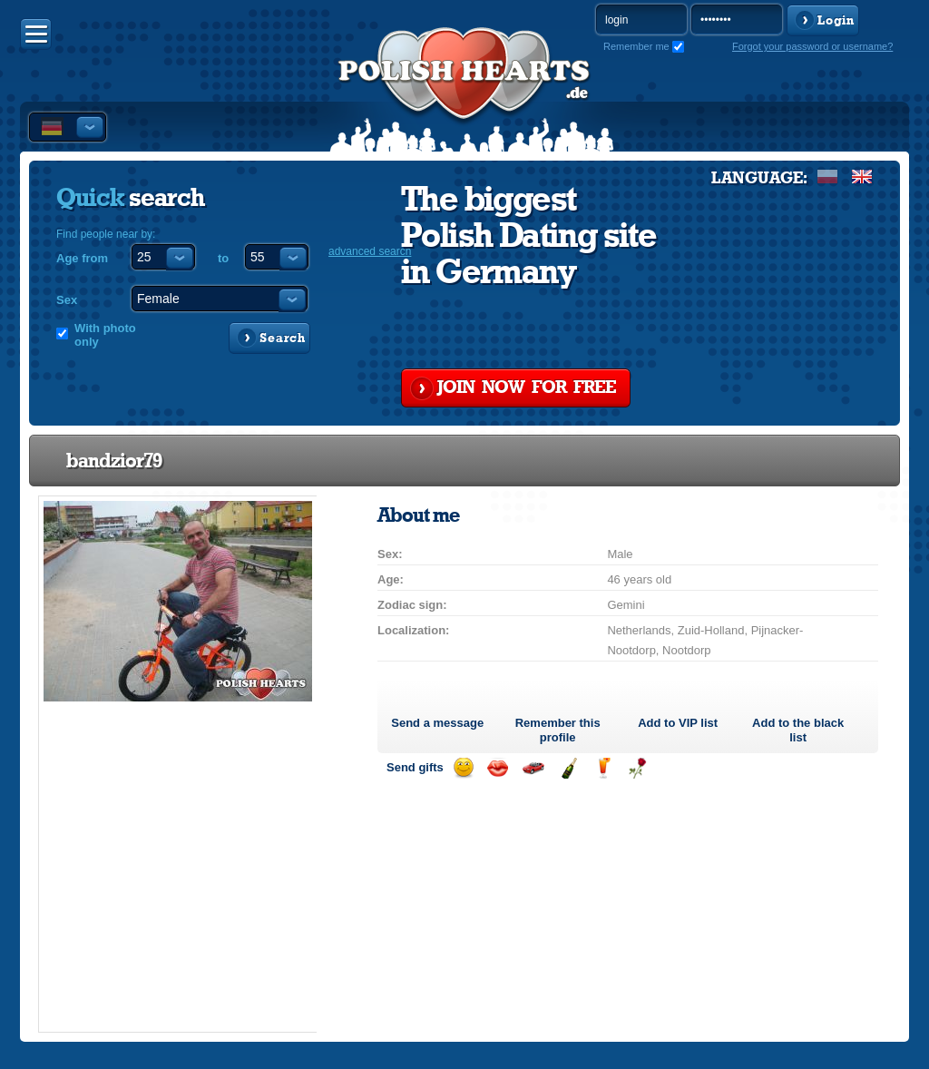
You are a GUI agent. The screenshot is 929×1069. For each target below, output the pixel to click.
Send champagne (568, 768)
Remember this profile (558, 730)
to (223, 258)
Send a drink (602, 768)
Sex (66, 300)
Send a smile (463, 768)
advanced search (369, 251)
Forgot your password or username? (812, 46)
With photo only (105, 334)
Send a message (437, 723)
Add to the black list (798, 730)
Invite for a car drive (533, 768)
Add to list (678, 723)
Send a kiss (497, 768)
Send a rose (637, 768)
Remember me (636, 46)
